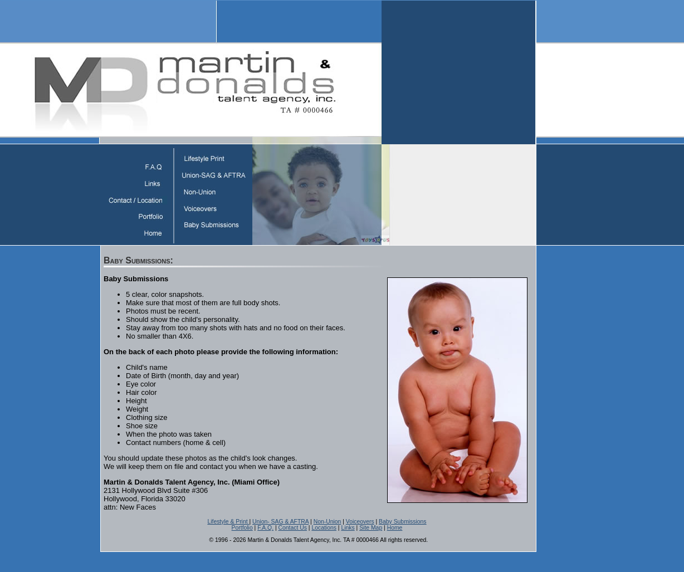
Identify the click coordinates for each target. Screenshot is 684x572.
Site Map (370, 528)
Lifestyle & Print (228, 522)
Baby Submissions (402, 522)
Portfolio (242, 528)
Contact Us (293, 528)
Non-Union (327, 522)
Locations (323, 528)
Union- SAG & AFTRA (280, 522)
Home (395, 528)
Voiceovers (360, 522)
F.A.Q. (265, 528)
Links (347, 528)
